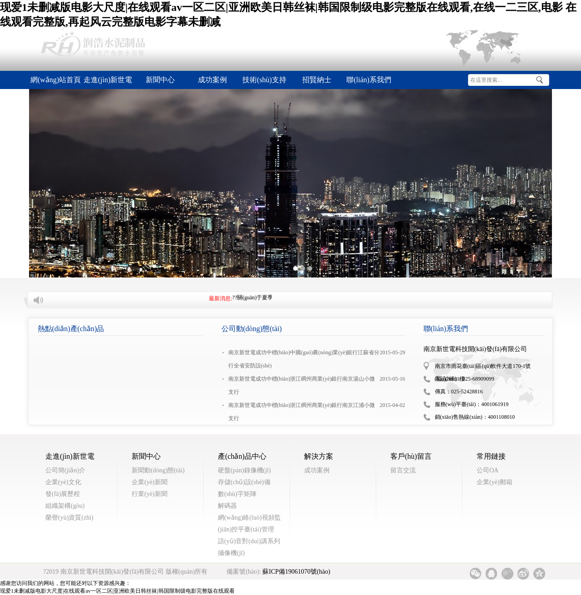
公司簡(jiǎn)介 (65, 470)
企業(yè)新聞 (149, 482)
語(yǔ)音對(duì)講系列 (249, 541)
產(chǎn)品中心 (242, 456)
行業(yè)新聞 (149, 494)
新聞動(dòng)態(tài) (158, 470)
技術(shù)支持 (264, 80)
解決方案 (318, 456)
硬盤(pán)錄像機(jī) (244, 470)
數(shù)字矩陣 (237, 494)
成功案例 (212, 80)
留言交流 (403, 470)
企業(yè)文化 (63, 482)
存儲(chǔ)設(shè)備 (244, 482)
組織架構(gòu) (64, 505)
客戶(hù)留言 (411, 456)
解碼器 (227, 505)
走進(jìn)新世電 (108, 80)
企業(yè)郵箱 (494, 482)
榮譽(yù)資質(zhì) (69, 517)
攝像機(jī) (231, 553)
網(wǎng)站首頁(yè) (55, 82)
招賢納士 (316, 80)
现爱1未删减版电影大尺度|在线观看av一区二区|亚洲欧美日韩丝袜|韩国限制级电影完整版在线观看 (117, 591)
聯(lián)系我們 (368, 80)
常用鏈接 (491, 456)
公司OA (487, 470)
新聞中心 (160, 80)
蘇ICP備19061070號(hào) (296, 571)
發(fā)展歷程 (62, 494)
